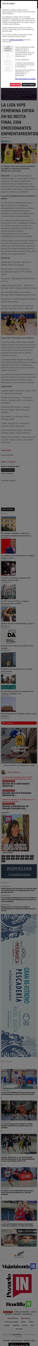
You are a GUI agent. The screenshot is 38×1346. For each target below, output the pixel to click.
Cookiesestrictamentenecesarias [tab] (8, 48)
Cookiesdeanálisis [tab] (8, 55)
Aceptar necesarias (28, 84)
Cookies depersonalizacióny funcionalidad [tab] (8, 62)
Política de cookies (16, 40)
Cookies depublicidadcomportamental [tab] (8, 69)
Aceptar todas (15, 84)
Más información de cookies (25, 79)
